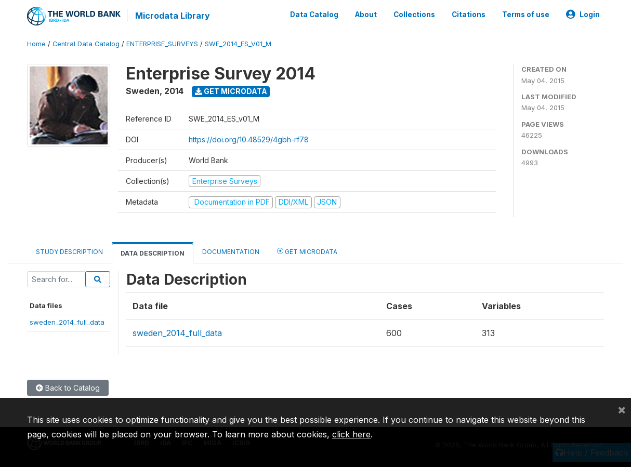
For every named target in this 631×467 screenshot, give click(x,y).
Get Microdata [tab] (307, 251)
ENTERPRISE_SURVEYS (162, 44)
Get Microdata (231, 91)
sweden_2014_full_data (67, 322)
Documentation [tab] (230, 252)
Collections (414, 14)
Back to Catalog (68, 387)
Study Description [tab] (69, 252)
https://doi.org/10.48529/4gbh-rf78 (249, 139)
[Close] (621, 409)
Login (583, 14)
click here (351, 434)
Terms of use (525, 14)
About (366, 14)
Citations (468, 14)
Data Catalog (314, 14)
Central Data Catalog (86, 44)
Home (36, 44)
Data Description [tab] (153, 253)
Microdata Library (172, 15)
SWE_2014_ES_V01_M (238, 44)
